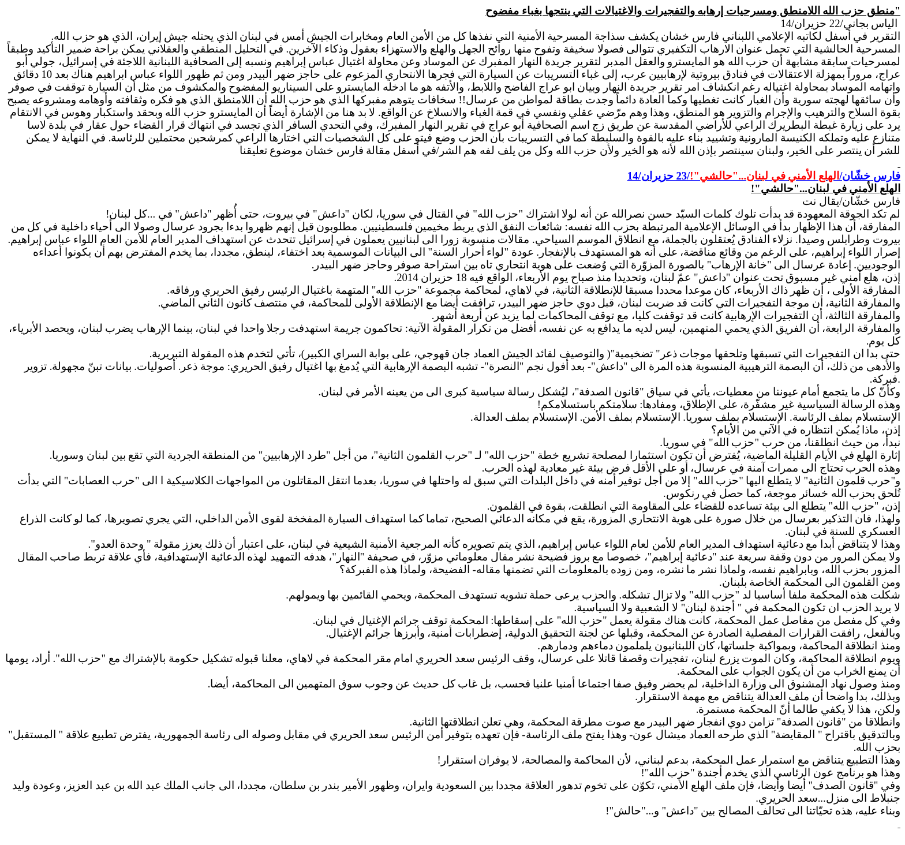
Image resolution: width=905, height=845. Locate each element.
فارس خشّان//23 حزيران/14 (763, 176)
